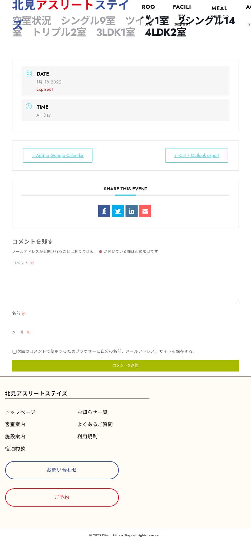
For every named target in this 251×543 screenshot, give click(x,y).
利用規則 (87, 436)
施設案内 (15, 436)
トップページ (20, 412)
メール (21, 332)
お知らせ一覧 (92, 412)
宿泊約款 (15, 448)
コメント (23, 263)
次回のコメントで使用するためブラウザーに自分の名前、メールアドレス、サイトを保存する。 (107, 351)
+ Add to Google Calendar (58, 155)
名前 (19, 313)
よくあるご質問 (95, 424)
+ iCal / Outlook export (196, 155)
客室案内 (15, 424)
